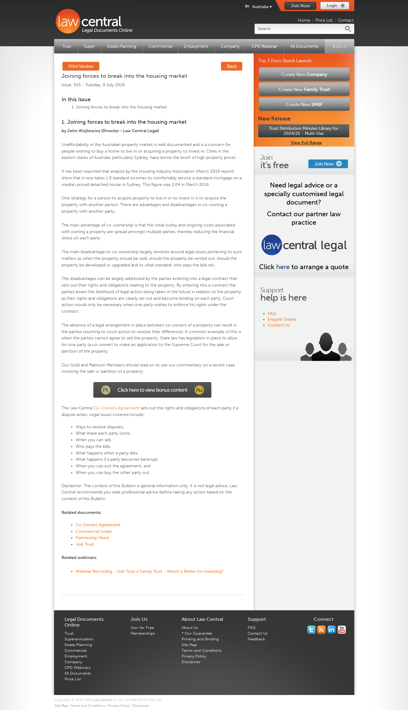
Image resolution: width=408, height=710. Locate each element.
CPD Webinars (78, 667)
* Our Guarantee (197, 633)
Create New (304, 74)
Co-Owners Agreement (116, 408)
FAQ (272, 313)
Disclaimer (191, 662)
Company (73, 662)
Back (231, 66)
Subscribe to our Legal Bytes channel (341, 630)
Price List (324, 20)
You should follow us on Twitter (311, 630)
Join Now (300, 5)
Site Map (189, 644)
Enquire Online (282, 319)
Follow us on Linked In (331, 630)
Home (304, 20)
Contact (346, 20)
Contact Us (278, 325)
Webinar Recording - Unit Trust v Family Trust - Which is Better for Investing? (149, 571)
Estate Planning (78, 644)
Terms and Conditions (202, 650)
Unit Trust (85, 544)
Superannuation (79, 639)
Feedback (256, 639)
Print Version (80, 66)
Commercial (75, 650)
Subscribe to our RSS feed (321, 630)
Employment (76, 656)
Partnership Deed (92, 537)
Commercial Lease (94, 531)
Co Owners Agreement (98, 524)
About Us (190, 627)
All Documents (78, 673)
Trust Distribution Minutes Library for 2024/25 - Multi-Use (303, 131)
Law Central (102, 700)
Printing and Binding (200, 639)
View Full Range (306, 142)
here (283, 267)
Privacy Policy (194, 656)
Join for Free (142, 627)
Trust (69, 633)
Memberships (143, 633)
